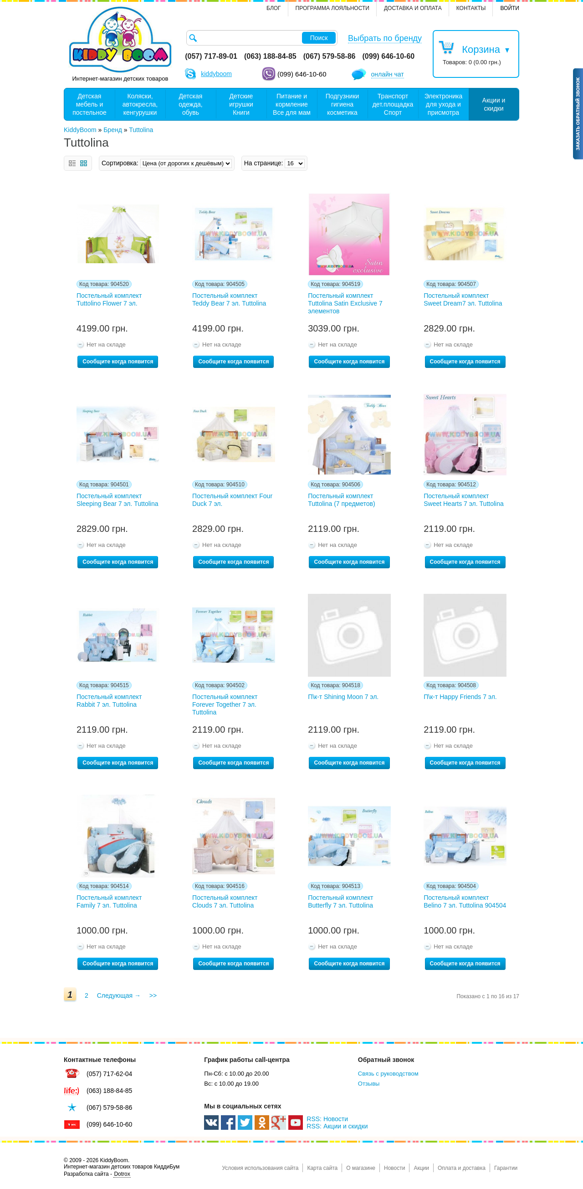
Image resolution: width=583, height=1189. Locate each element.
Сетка (83, 163)
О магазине (360, 1168)
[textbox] (262, 38)
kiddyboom (216, 73)
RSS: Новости (327, 1119)
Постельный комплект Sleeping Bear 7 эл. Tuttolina (117, 499)
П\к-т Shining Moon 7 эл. (343, 696)
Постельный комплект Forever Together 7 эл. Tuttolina (224, 704)
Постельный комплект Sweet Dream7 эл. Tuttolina (463, 299)
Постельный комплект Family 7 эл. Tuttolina (109, 901)
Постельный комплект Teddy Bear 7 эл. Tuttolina (229, 299)
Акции (421, 1168)
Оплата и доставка (462, 1168)
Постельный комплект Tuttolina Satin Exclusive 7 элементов (345, 303)
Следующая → (119, 995)
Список (72, 163)
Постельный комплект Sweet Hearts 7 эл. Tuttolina (464, 499)
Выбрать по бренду (385, 38)
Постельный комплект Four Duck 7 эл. (232, 499)
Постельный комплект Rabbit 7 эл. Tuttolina (109, 700)
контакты (471, 8)
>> (153, 995)
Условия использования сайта (260, 1168)
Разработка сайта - (97, 1174)
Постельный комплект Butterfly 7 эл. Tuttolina (340, 901)
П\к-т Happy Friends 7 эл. (460, 696)
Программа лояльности (332, 8)
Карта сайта (322, 1168)
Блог (273, 8)
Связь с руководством (388, 1073)
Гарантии (505, 1168)
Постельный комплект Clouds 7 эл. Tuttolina (224, 901)
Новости (394, 1168)
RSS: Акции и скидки (337, 1126)
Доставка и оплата (413, 8)
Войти (509, 8)
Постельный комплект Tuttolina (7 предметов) (341, 499)
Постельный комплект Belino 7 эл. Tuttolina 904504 (465, 901)
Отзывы (369, 1083)
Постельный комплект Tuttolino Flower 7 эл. (109, 299)
